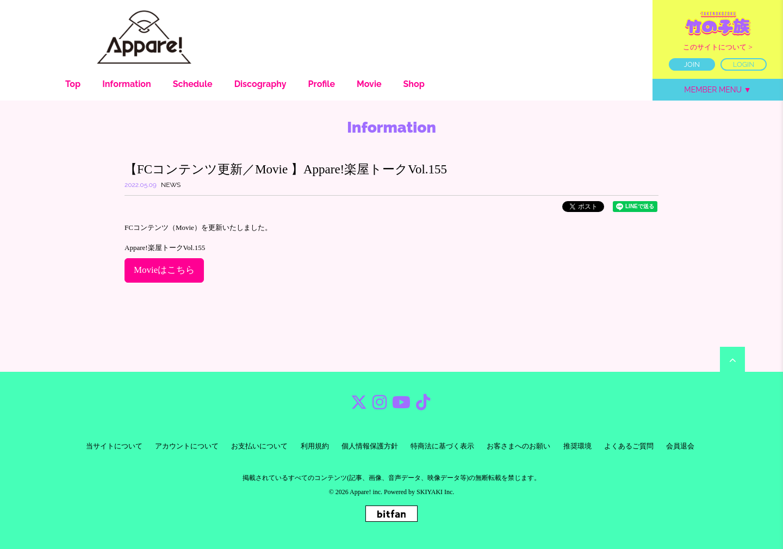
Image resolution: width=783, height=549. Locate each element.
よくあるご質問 (629, 446)
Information (126, 84)
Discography (260, 84)
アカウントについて (187, 446)
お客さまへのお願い (518, 446)
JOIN (692, 64)
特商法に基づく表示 (442, 446)
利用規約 (315, 446)
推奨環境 (577, 446)
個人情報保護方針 (369, 446)
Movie (369, 84)
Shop (414, 84)
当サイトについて (114, 446)
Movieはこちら (164, 270)
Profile (321, 84)
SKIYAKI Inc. (435, 492)
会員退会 (680, 446)
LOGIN (744, 64)
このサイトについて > (718, 47)
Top (72, 84)
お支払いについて (259, 446)
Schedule (193, 84)
